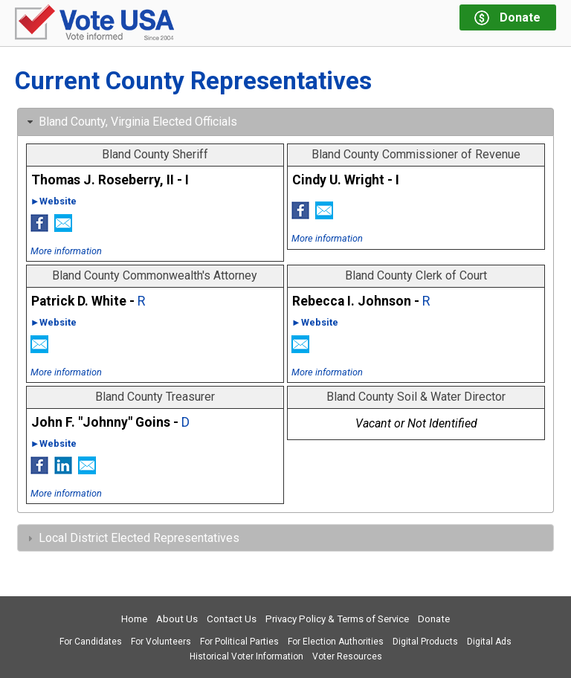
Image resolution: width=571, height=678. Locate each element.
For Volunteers (161, 641)
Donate (434, 618)
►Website (53, 201)
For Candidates (90, 641)
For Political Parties (239, 641)
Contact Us (232, 618)
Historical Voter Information (246, 656)
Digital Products (425, 641)
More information (66, 250)
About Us (177, 618)
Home (134, 618)
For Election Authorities (336, 641)
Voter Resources (347, 656)
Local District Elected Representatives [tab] (131, 538)
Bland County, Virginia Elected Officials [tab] (130, 121)
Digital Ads (489, 641)
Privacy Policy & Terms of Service (337, 618)
